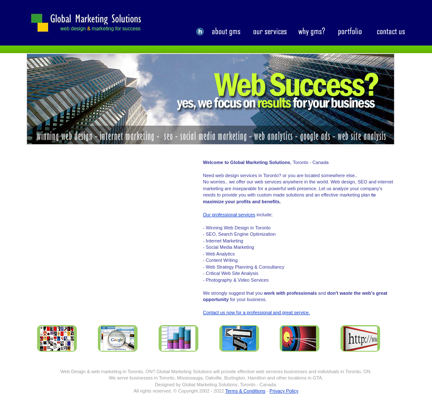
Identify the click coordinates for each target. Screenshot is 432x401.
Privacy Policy (284, 390)
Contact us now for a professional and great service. (256, 312)
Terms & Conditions (245, 390)
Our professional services (229, 214)
